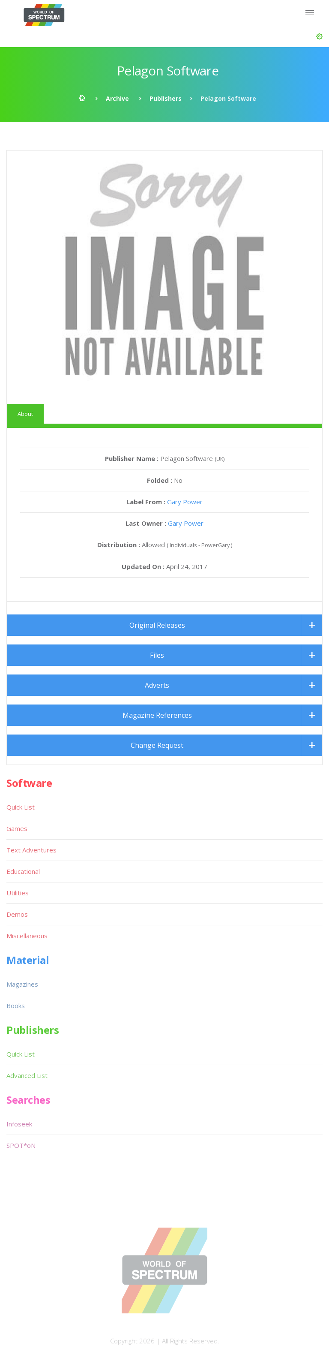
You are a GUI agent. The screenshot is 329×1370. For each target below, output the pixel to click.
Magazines (22, 984)
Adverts (157, 685)
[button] (319, 36)
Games (16, 828)
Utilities (17, 892)
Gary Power (185, 501)
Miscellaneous (27, 935)
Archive (117, 98)
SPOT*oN (21, 1145)
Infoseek (19, 1124)
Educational (23, 871)
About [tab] (25, 414)
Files (157, 655)
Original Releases (157, 625)
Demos (17, 914)
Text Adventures (31, 850)
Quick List (20, 807)
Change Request (157, 745)
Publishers (166, 98)
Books (15, 1005)
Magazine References (157, 715)
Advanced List (27, 1075)
